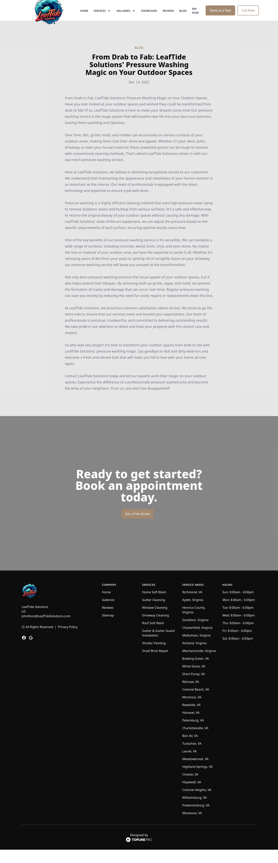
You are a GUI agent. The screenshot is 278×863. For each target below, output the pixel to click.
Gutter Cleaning (153, 613)
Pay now (195, 17)
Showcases (149, 17)
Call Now (248, 17)
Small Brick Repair (155, 664)
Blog (183, 17)
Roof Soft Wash (153, 636)
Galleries (108, 613)
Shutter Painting (154, 656)
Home (84, 17)
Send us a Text (220, 17)
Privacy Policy (67, 640)
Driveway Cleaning (155, 628)
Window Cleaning (154, 621)
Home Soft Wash (154, 605)
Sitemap (108, 628)
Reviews (168, 17)
